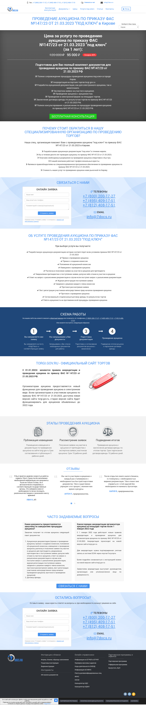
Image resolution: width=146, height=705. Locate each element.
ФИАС (77, 676)
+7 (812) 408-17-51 (68, 2)
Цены (75, 9)
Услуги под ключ (87, 9)
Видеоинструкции (47, 666)
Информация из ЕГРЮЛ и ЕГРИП (87, 659)
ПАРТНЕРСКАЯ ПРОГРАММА (68, 701)
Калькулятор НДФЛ (82, 687)
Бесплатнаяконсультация (50, 9)
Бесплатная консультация (73, 116)
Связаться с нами (73, 586)
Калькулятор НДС (81, 683)
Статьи (100, 9)
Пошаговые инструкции (50, 663)
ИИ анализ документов (49, 675)
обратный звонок (56, 318)
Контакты (110, 9)
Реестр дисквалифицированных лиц (88, 673)
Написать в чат (89, 2)
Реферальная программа (117, 664)
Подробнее (47, 704)
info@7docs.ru (108, 2)
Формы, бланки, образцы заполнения (55, 659)
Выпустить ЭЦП (114, 668)
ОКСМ (77, 680)
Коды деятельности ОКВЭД (85, 666)
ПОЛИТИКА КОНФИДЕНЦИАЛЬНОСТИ (91, 701)
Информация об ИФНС (83, 670)
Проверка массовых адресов (85, 663)
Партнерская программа (117, 661)
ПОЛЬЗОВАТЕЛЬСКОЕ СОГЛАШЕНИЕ (117, 701)
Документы (64, 9)
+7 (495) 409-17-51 (54, 2)
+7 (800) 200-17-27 (40, 2)
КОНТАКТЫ (134, 701)
